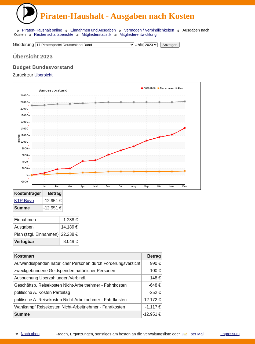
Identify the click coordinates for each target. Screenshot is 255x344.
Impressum (229, 334)
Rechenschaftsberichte (53, 34)
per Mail (197, 334)
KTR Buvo (24, 200)
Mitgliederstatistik (96, 34)
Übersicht (43, 75)
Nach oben (30, 334)
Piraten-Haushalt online (42, 30)
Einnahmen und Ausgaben (93, 30)
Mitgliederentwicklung (138, 34)
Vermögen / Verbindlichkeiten (149, 30)
